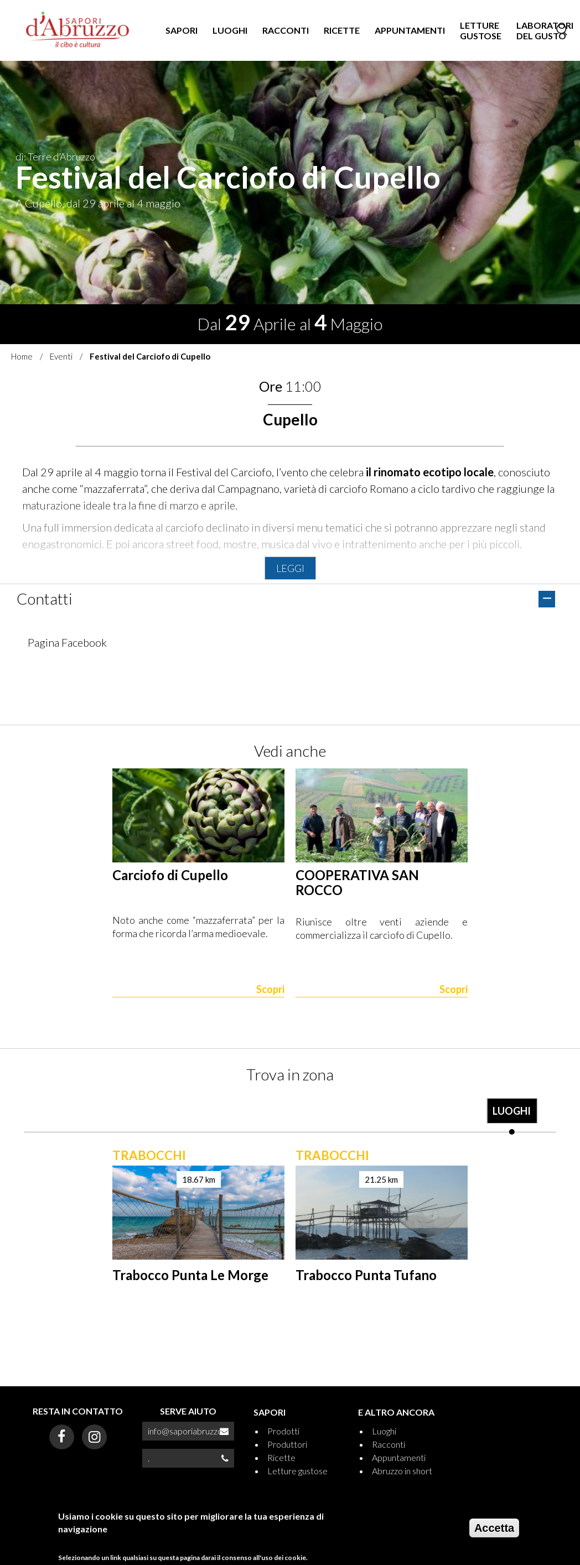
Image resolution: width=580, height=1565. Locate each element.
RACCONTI (285, 30)
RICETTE (342, 30)
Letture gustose (297, 1470)
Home (22, 356)
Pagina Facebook (67, 642)
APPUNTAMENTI (410, 30)
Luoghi (384, 1431)
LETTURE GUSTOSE (480, 30)
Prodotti (283, 1431)
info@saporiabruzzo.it (188, 1431)
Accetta (494, 1532)
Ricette (281, 1457)
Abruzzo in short (402, 1470)
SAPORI (181, 30)
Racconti (388, 1444)
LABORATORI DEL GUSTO (544, 30)
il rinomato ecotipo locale (430, 472)
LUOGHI (230, 30)
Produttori (287, 1444)
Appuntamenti (399, 1457)
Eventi (61, 356)
